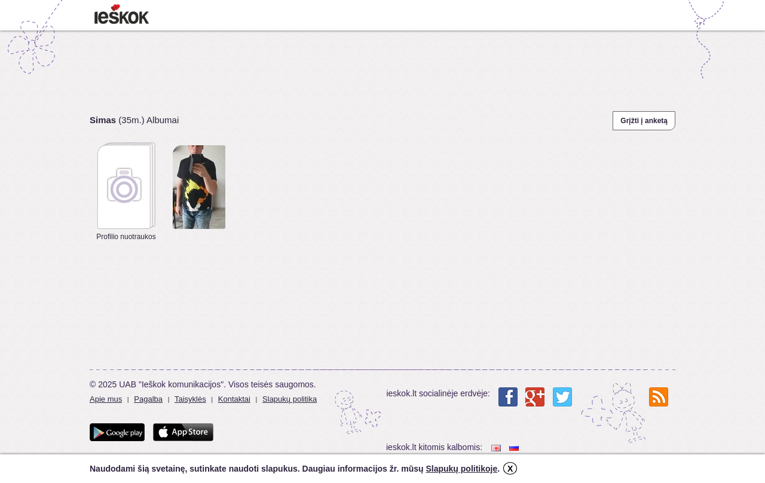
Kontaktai (234, 399)
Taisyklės (190, 399)
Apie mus (106, 399)
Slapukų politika (289, 399)
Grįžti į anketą (644, 121)
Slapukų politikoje (461, 468)
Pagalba (148, 399)
